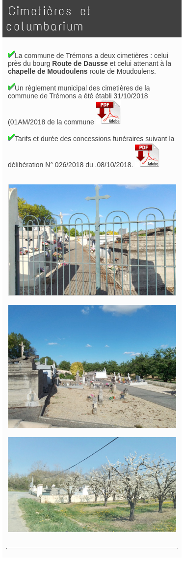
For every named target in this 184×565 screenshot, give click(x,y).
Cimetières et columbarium (49, 18)
